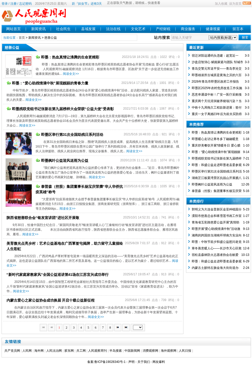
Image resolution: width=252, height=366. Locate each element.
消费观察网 (150, 350)
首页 (22, 37)
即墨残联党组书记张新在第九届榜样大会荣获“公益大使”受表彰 (60, 109)
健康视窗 (213, 29)
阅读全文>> (71, 74)
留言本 (238, 29)
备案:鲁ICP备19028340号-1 (106, 362)
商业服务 (188, 29)
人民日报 (185, 350)
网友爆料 (158, 362)
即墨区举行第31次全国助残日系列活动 (69, 134)
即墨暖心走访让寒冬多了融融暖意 (215, 139)
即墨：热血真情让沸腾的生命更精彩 (67, 57)
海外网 (39, 350)
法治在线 (113, 29)
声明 (131, 362)
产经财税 (163, 29)
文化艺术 (138, 29)
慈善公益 (50, 37)
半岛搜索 (115, 350)
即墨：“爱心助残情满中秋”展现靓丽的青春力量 (47, 83)
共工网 (81, 350)
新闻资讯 (38, 29)
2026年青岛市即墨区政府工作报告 (215, 81)
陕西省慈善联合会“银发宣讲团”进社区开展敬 (42, 218)
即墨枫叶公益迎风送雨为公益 (62, 160)
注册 (13, 3)
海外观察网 (168, 350)
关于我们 (143, 362)
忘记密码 (25, 3)
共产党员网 (12, 350)
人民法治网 (54, 350)
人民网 (27, 350)
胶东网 (69, 350)
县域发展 (88, 29)
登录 (5, 3)
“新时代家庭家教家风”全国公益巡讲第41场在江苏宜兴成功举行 (57, 274)
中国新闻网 (132, 350)
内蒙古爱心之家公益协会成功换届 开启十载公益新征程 (50, 300)
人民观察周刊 (97, 350)
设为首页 (235, 3)
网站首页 (13, 29)
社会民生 (63, 29)
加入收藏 (221, 3)
